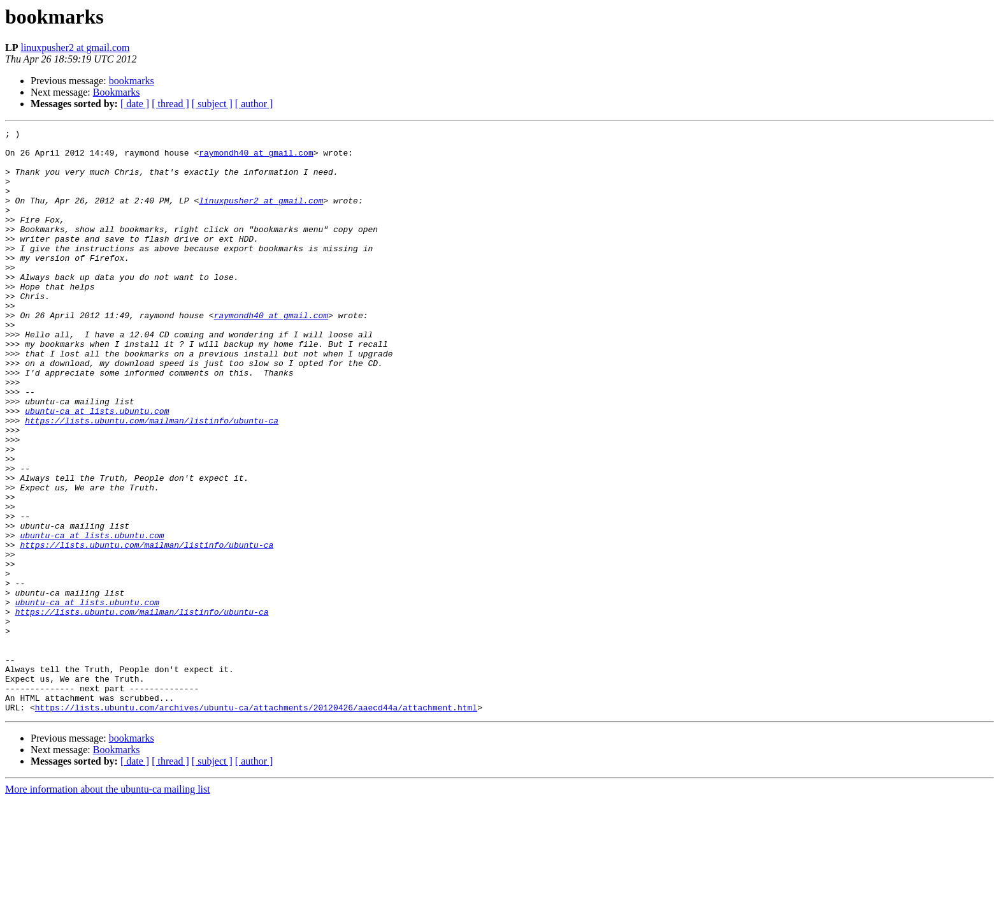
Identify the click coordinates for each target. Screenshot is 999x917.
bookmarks (131, 80)
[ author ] (254, 103)
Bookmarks (116, 92)
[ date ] (134, 103)
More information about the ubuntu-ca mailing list (107, 905)
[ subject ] (212, 103)
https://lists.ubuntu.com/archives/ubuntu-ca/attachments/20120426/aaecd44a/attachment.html (256, 824)
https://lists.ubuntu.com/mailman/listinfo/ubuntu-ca (151, 479)
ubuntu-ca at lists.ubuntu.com (97, 468)
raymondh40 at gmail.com (256, 158)
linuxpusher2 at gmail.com (74, 47)
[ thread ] (170, 103)
